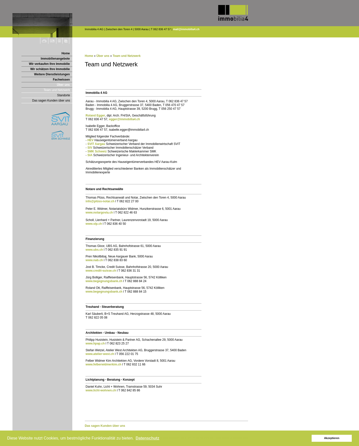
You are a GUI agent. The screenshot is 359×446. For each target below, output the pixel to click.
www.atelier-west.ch (100, 354)
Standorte (63, 95)
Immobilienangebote (55, 58)
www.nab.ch (94, 260)
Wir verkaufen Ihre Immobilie (49, 64)
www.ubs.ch (94, 249)
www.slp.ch (94, 223)
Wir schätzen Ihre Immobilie (50, 69)
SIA (90, 155)
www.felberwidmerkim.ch (103, 364)
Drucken (44, 40)
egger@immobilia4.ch (124, 119)
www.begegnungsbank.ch (104, 281)
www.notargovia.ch (99, 212)
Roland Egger (95, 115)
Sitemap (66, 40)
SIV (90, 147)
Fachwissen (61, 79)
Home (66, 53)
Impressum (59, 40)
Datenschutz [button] (147, 438)
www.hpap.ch (95, 343)
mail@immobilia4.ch (186, 29)
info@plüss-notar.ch (100, 201)
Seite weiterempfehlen (52, 40)
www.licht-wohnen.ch (101, 390)
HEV (91, 140)
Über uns (63, 85)
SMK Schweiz (97, 151)
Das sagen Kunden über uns (51, 100)
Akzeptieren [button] (331, 438)
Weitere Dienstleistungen (52, 74)
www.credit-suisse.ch (101, 270)
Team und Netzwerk (57, 90)
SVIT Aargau (96, 144)
